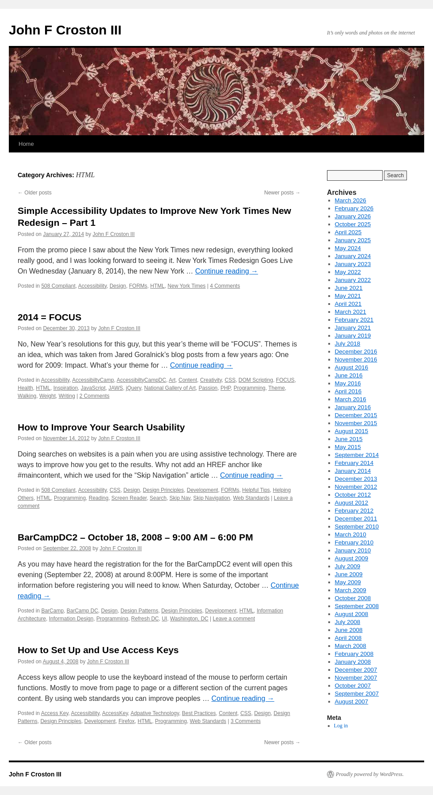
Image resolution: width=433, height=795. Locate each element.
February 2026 (354, 208)
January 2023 (353, 264)
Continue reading (226, 271)
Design (118, 286)
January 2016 (353, 407)
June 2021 (349, 288)
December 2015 (356, 415)
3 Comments (246, 721)
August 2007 (351, 701)
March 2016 (350, 399)
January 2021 (353, 327)
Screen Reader (129, 498)
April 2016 (348, 391)
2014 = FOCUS (49, 317)
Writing (67, 396)
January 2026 (353, 216)
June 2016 (349, 375)
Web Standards (251, 498)
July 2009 (348, 566)
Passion (208, 388)
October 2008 (353, 598)
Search (158, 498)
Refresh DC (145, 619)
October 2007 (353, 685)
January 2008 (353, 661)
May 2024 (348, 248)
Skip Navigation (211, 498)
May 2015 (348, 447)
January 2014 (353, 471)
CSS (229, 380)
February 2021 (354, 319)
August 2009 (351, 558)
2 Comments (95, 396)
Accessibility (92, 286)
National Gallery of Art (170, 388)
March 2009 (350, 590)
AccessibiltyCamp (93, 380)
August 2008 (351, 614)
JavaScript (93, 388)
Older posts (35, 193)
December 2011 (356, 518)
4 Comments (225, 286)
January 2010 (353, 550)
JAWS (115, 388)
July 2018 (348, 343)
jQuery (133, 388)
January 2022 (353, 280)
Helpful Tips (256, 490)
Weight (47, 396)
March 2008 (350, 646)
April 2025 (348, 232)
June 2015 (349, 439)
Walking (27, 396)
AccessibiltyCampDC (141, 380)
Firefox (126, 721)
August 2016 (351, 367)
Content (188, 380)
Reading (99, 498)
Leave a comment (234, 619)
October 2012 (353, 494)
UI (164, 619)
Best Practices (199, 713)
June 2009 (349, 574)
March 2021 (350, 311)
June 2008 (349, 630)
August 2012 (351, 502)
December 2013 (356, 478)
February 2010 (354, 542)
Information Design (71, 619)
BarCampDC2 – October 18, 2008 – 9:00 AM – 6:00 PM (135, 537)
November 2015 (356, 423)
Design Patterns (139, 611)
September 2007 (357, 693)
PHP (225, 388)
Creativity (211, 380)
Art (172, 380)
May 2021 (348, 296)
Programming (250, 388)
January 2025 (353, 240)
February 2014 (354, 463)
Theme (276, 388)
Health (25, 388)
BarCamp (52, 611)
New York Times (186, 286)
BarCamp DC (82, 611)
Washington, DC (189, 619)
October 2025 (353, 224)
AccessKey (115, 713)
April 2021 (348, 304)
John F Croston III (65, 30)
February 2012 (354, 510)
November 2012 (356, 486)
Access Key (54, 713)
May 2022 (348, 272)
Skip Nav (180, 498)
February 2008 (354, 653)
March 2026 (350, 200)
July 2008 (348, 622)
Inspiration (65, 388)
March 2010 (350, 534)
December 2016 (356, 351)
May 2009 (348, 582)
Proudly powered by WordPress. (370, 774)
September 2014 (357, 455)
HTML (157, 286)
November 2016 (356, 359)
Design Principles (163, 490)
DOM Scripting (256, 380)
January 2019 (353, 335)
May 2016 (348, 383)
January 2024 (353, 256)
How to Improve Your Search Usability (101, 427)
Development (202, 490)
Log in (341, 726)
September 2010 (357, 526)
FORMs (138, 286)
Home (26, 144)
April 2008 (348, 638)
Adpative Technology (155, 713)
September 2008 (357, 606)
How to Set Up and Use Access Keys (98, 650)
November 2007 (356, 677)
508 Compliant (58, 286)
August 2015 (351, 431)
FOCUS (285, 380)
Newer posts (282, 193)
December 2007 (356, 669)
